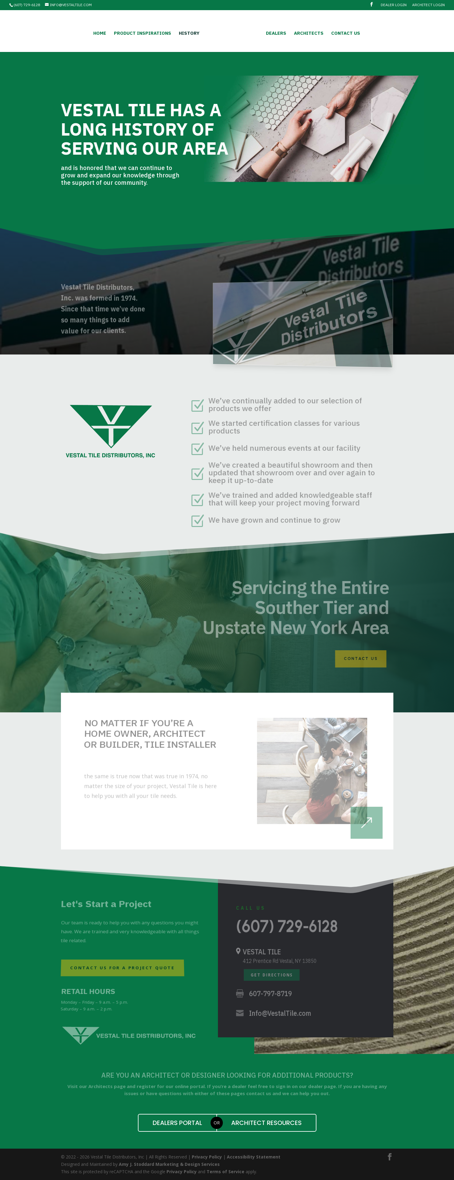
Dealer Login (394, 5)
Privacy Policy (207, 1157)
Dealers (274, 32)
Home (101, 32)
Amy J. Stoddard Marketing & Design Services (169, 1164)
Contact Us (344, 32)
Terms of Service (225, 1171)
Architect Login (428, 5)
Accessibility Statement (253, 1157)
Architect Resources (266, 1123)
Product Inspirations (144, 32)
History (190, 32)
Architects (307, 32)
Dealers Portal (177, 1123)
